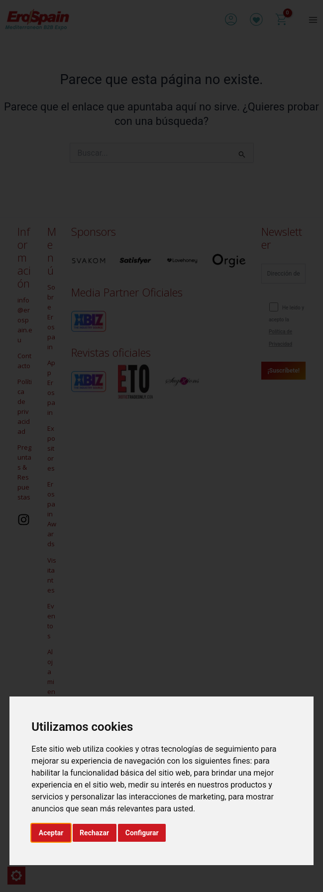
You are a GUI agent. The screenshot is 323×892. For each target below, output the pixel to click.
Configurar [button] (142, 833)
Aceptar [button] (51, 833)
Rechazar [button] (94, 833)
